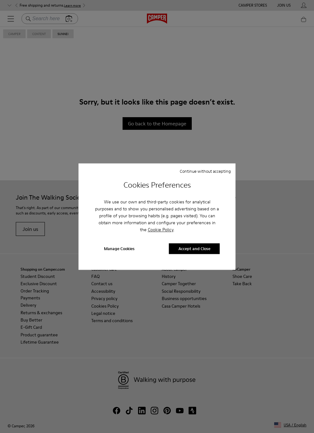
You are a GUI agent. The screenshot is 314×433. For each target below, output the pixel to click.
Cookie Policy (160, 230)
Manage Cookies (119, 248)
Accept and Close (194, 248)
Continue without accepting (205, 171)
